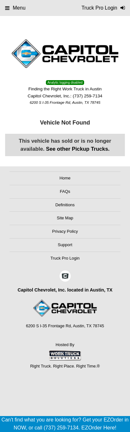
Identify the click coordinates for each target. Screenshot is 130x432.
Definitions (65, 204)
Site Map (65, 218)
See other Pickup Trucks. (78, 149)
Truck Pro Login (64, 258)
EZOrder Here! (98, 428)
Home (65, 178)
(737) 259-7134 (87, 96)
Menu (15, 8)
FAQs (65, 191)
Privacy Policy (65, 231)
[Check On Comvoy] (65, 276)
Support (65, 244)
